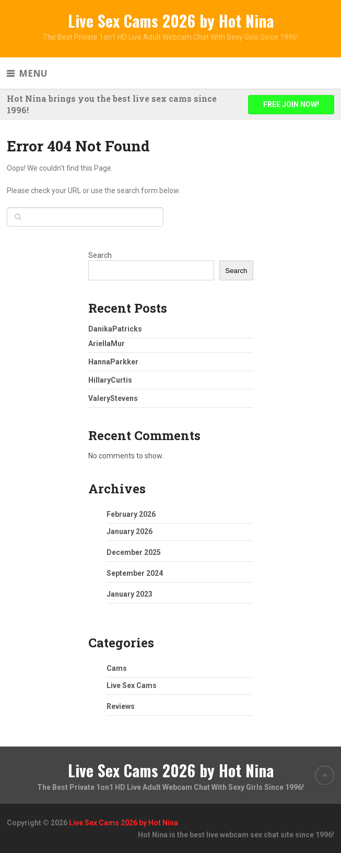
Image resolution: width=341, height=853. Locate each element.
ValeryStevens (113, 398)
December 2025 (134, 552)
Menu (33, 73)
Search (100, 255)
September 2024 (135, 573)
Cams (117, 668)
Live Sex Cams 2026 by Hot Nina (171, 20)
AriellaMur (106, 343)
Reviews (121, 706)
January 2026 (129, 531)
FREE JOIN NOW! (291, 104)
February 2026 (131, 514)
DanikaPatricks (115, 329)
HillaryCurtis (110, 380)
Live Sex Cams (132, 685)
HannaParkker (113, 362)
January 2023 (129, 594)
